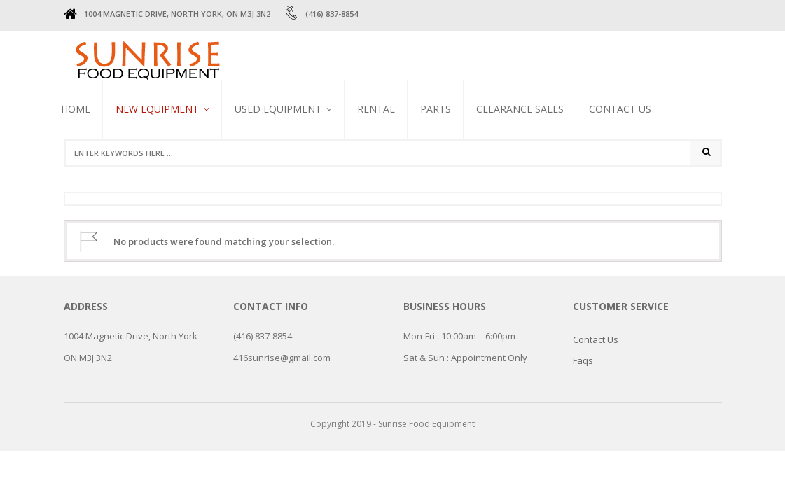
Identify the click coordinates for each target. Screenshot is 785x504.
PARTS (435, 108)
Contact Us (620, 108)
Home (75, 108)
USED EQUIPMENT (278, 108)
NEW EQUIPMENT (157, 108)
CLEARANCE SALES (520, 108)
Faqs (583, 360)
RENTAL (376, 108)
